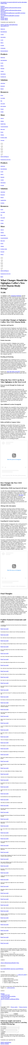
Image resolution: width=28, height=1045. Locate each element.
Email (2, 1030)
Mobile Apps (10, 968)
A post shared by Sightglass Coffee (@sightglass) (14, 586)
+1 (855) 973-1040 (21, 974)
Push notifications (10, 7)
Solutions (10, 962)
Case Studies (4, 968)
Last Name (3, 1028)
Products (3, 6)
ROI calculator (21, 13)
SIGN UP (6, 26)
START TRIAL (4, 18)
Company (3, 1031)
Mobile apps (4, 24)
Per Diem (21, 495)
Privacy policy (14, 1007)
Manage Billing (15, 999)
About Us (3, 962)
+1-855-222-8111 (10, 987)
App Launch (15, 13)
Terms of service (23, 1007)
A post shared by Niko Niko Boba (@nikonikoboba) (14, 475)
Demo (9, 1042)
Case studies (4, 13)
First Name (3, 1027)
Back (2, 276)
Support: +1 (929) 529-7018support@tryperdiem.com (7, 995)
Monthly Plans (15, 962)
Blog (11, 13)
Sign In (2, 17)
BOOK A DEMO (5, 1043)
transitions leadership (16, 295)
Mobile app (3, 7)
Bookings (15, 24)
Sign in (2, 26)
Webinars (21, 968)
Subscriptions (18, 7)
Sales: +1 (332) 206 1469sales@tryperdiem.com (8, 998)
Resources (3, 11)
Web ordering (10, 24)
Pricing (8, 13)
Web (7, 1042)
